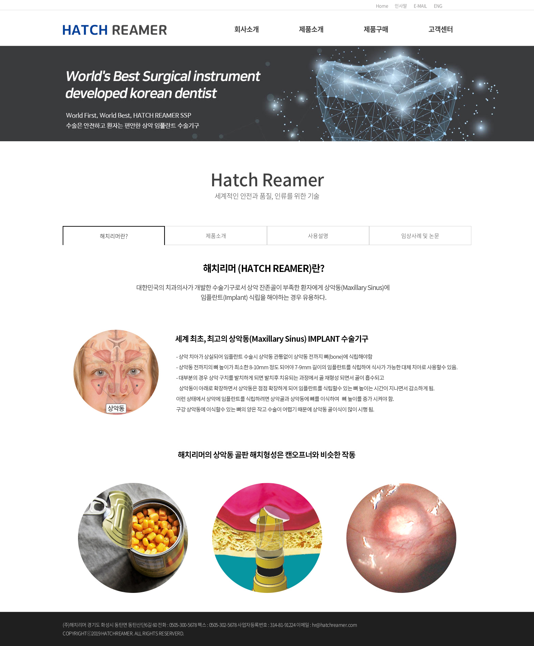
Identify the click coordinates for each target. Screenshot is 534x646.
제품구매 (376, 29)
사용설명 (318, 235)
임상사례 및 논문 (420, 235)
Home (382, 5)
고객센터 (440, 29)
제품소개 (311, 29)
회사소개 (246, 29)
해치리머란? (113, 236)
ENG (438, 5)
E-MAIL (420, 5)
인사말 (401, 5)
